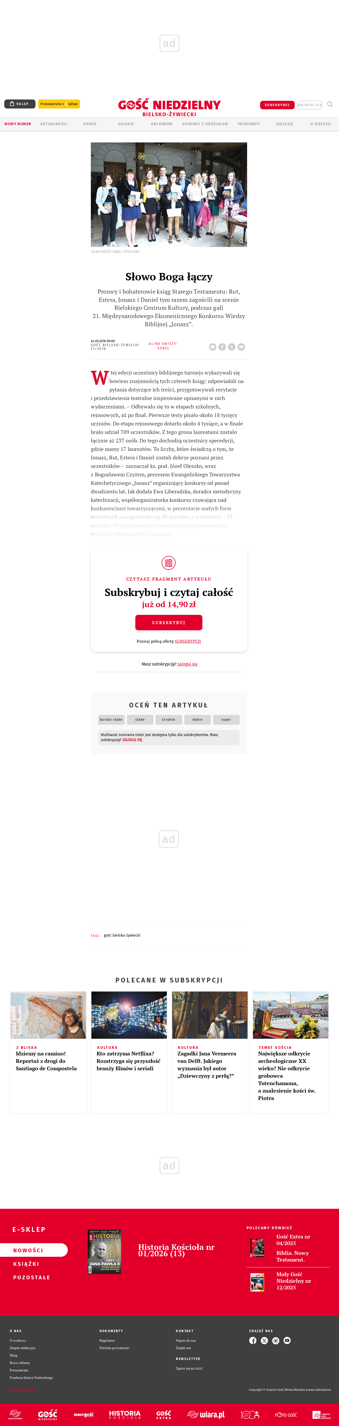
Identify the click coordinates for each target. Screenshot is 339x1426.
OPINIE (89, 124)
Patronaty (249, 124)
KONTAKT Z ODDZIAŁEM (205, 124)
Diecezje (284, 124)
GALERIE (126, 124)
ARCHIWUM (161, 124)
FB (223, 345)
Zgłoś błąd (22, 1390)
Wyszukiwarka (330, 104)
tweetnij (233, 345)
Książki (25, 1264)
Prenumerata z (59, 104)
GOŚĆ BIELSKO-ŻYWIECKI (122, 935)
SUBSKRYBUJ (277, 105)
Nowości (25, 1250)
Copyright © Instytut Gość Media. (271, 1390)
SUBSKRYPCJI (188, 641)
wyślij (242, 345)
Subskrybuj (168, 622)
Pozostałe (25, 1277)
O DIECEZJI (320, 124)
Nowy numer (18, 124)
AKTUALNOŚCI (53, 124)
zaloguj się (310, 105)
